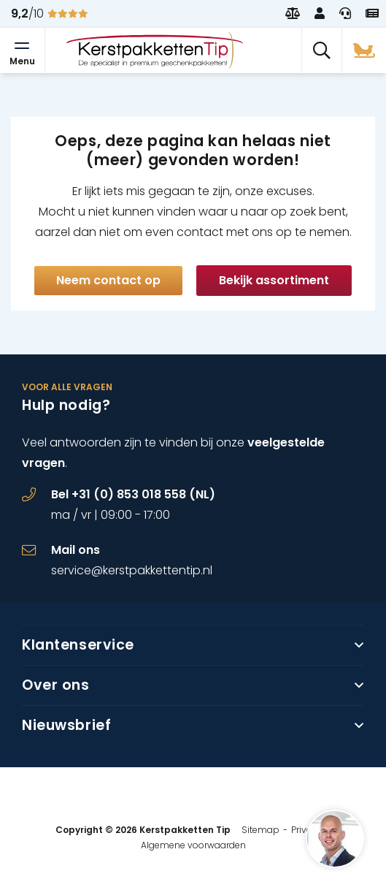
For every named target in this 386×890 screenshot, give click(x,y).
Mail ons (75, 549)
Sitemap (260, 830)
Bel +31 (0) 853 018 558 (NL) (133, 494)
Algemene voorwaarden (193, 845)
